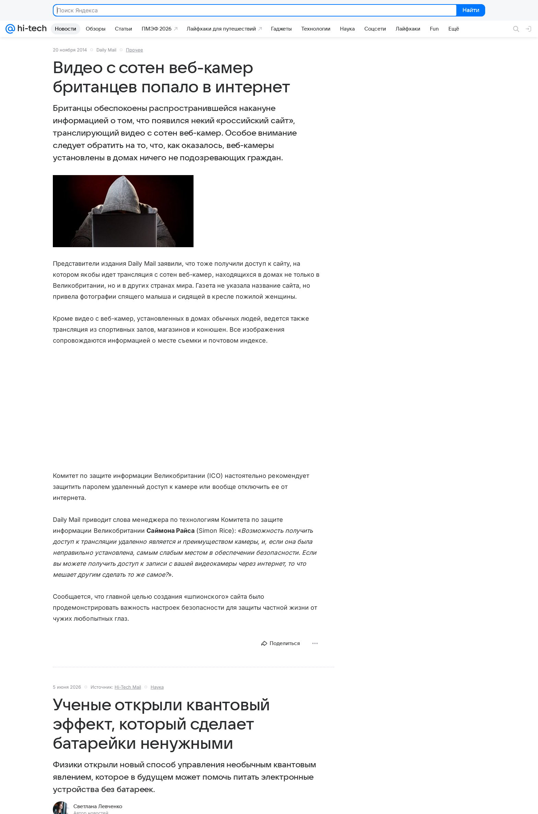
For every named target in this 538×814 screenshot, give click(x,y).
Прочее (134, 50)
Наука (157, 687)
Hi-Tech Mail (128, 687)
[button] (123, 211)
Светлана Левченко (97, 806)
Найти (470, 11)
